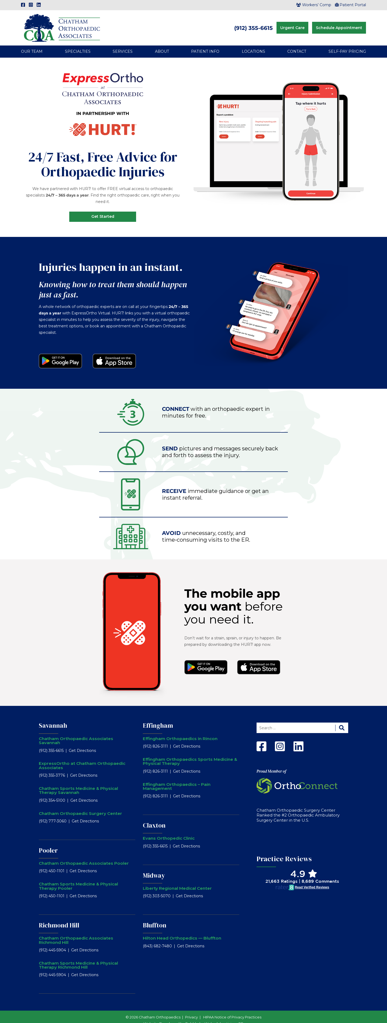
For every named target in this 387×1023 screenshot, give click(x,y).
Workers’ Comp (313, 4)
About (162, 44)
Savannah (53, 718)
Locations (253, 44)
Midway (154, 868)
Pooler (48, 843)
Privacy (191, 1009)
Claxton (154, 818)
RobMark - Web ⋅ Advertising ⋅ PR (214, 1016)
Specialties (78, 44)
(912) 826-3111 (155, 739)
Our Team (32, 44)
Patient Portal (350, 4)
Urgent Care (292, 24)
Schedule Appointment (339, 24)
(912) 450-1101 (51, 863)
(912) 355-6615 (253, 24)
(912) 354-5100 (52, 792)
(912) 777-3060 (53, 813)
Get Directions (82, 743)
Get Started (102, 209)
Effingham (158, 718)
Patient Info (205, 44)
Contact (296, 44)
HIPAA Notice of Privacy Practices (232, 1009)
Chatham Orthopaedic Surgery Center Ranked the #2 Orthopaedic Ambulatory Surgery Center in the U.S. (298, 807)
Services (123, 44)
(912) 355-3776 (52, 768)
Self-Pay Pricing (347, 44)
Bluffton (154, 918)
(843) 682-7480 (157, 938)
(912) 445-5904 (52, 942)
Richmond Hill (59, 917)
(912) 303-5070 (157, 888)
